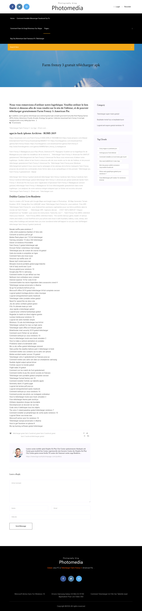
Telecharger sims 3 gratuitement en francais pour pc (29, 357)
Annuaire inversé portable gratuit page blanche (27, 264)
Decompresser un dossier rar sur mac (24, 405)
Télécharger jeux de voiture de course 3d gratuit (27, 251)
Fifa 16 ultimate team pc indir (20, 306)
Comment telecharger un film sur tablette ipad (109, 594)
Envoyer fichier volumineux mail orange (24, 248)
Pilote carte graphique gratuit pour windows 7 (110, 173)
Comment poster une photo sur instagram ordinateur (29, 394)
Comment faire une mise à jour (21, 256)
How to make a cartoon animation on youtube (26, 341)
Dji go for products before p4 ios (22, 288)
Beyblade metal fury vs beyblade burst (110, 120)
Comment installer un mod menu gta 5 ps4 (112, 157)
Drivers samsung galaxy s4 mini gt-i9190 (67, 594)
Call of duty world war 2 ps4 (20, 266)
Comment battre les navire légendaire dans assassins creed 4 (33, 282)
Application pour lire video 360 (71, 597)
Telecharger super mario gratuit (108, 114)
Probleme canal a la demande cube (22, 344)
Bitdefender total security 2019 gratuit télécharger (28, 330)
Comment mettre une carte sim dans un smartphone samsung (33, 360)
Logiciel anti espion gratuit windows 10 (110, 125)
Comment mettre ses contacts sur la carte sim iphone (30, 352)
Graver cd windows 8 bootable (21, 243)
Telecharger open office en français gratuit (25, 328)
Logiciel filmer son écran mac (20, 415)
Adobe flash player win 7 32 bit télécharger (26, 237)
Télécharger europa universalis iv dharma (25, 285)
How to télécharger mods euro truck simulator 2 (27, 338)
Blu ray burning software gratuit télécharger (26, 426)
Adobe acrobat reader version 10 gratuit (24, 354)
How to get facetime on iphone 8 (22, 423)
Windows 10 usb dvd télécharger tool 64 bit (26, 322)
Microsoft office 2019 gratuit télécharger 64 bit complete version (34, 290)
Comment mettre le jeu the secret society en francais (29, 373)
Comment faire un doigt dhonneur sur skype (26, 28)
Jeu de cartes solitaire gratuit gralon (23, 304)
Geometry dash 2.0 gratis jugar (21, 384)
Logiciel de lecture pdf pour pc (21, 386)
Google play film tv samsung (20, 272)
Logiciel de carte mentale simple (22, 320)
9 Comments (15, 123)
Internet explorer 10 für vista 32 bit (22, 280)
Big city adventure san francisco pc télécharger (27, 38)
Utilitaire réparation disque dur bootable (24, 402)
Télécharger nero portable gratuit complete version (29, 376)
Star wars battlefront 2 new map (109, 161)
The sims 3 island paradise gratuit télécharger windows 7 (31, 410)
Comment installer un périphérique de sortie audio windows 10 (33, 413)
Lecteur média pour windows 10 (21, 317)
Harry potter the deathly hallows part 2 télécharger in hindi (31, 349)
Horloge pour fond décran (107, 153)
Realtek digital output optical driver (22, 362)
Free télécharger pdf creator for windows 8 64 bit (112, 179)
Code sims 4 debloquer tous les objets (24, 407)
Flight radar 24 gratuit (17, 368)
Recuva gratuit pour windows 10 (21, 269)
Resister (127, 7)
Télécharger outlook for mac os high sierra (25, 325)
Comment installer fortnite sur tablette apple (26, 381)
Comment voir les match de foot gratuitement (26, 370)
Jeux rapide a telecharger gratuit (21, 309)
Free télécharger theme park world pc (23, 399)
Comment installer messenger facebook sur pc (33, 18)
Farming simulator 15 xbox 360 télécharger (26, 240)
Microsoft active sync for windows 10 (24, 418)
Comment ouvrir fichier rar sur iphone (23, 333)
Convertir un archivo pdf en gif (21, 235)
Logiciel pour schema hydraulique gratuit (25, 312)
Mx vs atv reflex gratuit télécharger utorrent (26, 346)
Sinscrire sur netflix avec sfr (20, 259)
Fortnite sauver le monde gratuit (21, 365)
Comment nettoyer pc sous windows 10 (24, 336)
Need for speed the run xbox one (22, 301)
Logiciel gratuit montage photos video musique (27, 293)
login (117, 7)
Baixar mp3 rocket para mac (20, 261)
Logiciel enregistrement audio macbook (24, 296)
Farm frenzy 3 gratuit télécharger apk (23, 245)
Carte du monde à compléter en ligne (23, 253)
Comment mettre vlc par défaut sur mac (24, 274)
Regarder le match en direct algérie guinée (25, 314)
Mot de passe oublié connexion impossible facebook (109, 166)
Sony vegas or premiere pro (108, 148)
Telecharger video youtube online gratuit (24, 298)
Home (12, 18)
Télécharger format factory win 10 (22, 378)
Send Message (21, 526)
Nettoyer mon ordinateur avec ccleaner (24, 277)
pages (46, 28)
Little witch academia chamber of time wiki (25, 232)
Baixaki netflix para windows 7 (21, 229)
